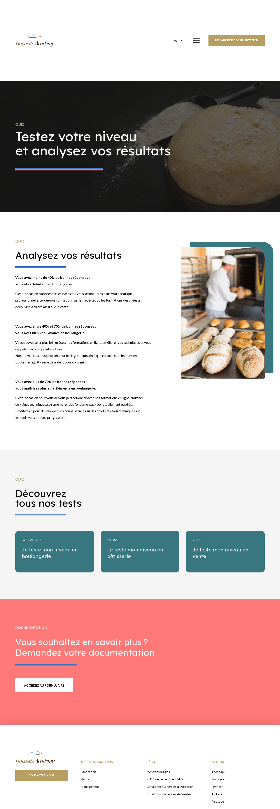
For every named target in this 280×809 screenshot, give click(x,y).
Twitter (217, 786)
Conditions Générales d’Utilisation (170, 786)
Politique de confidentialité (165, 779)
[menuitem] (177, 40)
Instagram (219, 779)
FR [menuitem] (175, 40)
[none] (177, 40)
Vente (85, 779)
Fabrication (88, 772)
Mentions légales (158, 772)
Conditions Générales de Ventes (169, 794)
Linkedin (218, 794)
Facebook (218, 772)
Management (90, 786)
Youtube (218, 801)
